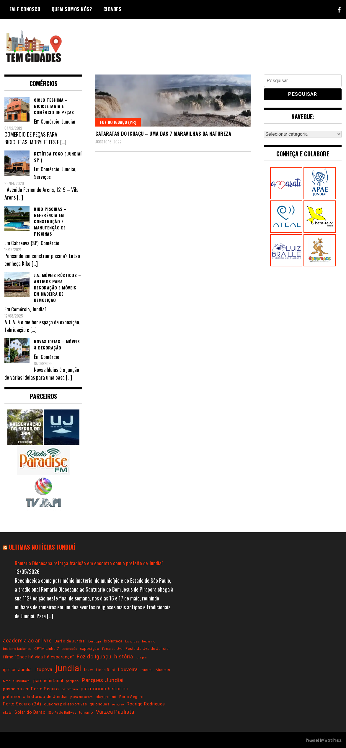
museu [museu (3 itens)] (147, 670)
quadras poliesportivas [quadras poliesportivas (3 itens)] (65, 704)
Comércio (50, 121)
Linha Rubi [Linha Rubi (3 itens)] (105, 670)
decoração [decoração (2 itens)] (69, 649)
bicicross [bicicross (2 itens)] (132, 641)
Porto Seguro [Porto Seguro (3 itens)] (131, 696)
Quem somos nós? (72, 9)
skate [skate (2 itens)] (7, 713)
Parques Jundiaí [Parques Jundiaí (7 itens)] (102, 679)
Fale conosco (24, 9)
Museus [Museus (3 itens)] (163, 670)
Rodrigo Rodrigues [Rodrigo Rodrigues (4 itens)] (146, 703)
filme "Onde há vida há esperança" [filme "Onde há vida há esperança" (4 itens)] (38, 657)
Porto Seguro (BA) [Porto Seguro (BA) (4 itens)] (22, 703)
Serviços (42, 176)
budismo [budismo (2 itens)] (148, 641)
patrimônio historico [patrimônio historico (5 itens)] (104, 689)
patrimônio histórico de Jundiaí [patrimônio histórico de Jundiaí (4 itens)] (35, 696)
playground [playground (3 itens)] (106, 696)
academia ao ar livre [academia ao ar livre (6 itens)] (27, 640)
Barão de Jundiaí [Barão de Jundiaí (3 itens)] (70, 641)
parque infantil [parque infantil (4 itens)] (48, 680)
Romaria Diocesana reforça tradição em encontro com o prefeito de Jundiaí (89, 562)
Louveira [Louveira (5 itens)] (128, 669)
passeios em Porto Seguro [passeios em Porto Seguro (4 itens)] (31, 689)
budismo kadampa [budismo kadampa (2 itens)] (17, 649)
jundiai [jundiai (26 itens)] (68, 668)
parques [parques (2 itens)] (72, 681)
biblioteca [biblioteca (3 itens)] (113, 641)
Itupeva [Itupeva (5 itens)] (44, 669)
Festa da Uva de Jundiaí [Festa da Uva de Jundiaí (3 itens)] (147, 648)
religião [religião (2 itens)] (118, 704)
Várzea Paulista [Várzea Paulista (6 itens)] (115, 712)
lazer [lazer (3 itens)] (88, 670)
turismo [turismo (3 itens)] (86, 712)
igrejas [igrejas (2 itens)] (141, 657)
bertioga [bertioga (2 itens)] (94, 641)
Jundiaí (69, 121)
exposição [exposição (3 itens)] (89, 648)
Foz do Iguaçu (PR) (118, 122)
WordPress (333, 739)
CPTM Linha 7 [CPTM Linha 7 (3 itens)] (46, 648)
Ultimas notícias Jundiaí (44, 546)
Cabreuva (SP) (25, 243)
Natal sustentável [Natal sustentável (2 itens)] (17, 681)
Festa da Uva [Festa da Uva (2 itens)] (112, 649)
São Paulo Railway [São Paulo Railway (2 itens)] (62, 713)
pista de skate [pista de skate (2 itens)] (81, 697)
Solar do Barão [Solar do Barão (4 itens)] (29, 712)
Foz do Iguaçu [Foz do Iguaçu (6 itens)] (94, 656)
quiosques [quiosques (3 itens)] (100, 704)
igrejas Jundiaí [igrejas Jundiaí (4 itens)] (18, 669)
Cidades (112, 9)
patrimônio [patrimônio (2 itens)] (70, 689)
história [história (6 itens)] (123, 656)
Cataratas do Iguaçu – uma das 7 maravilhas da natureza (163, 133)
